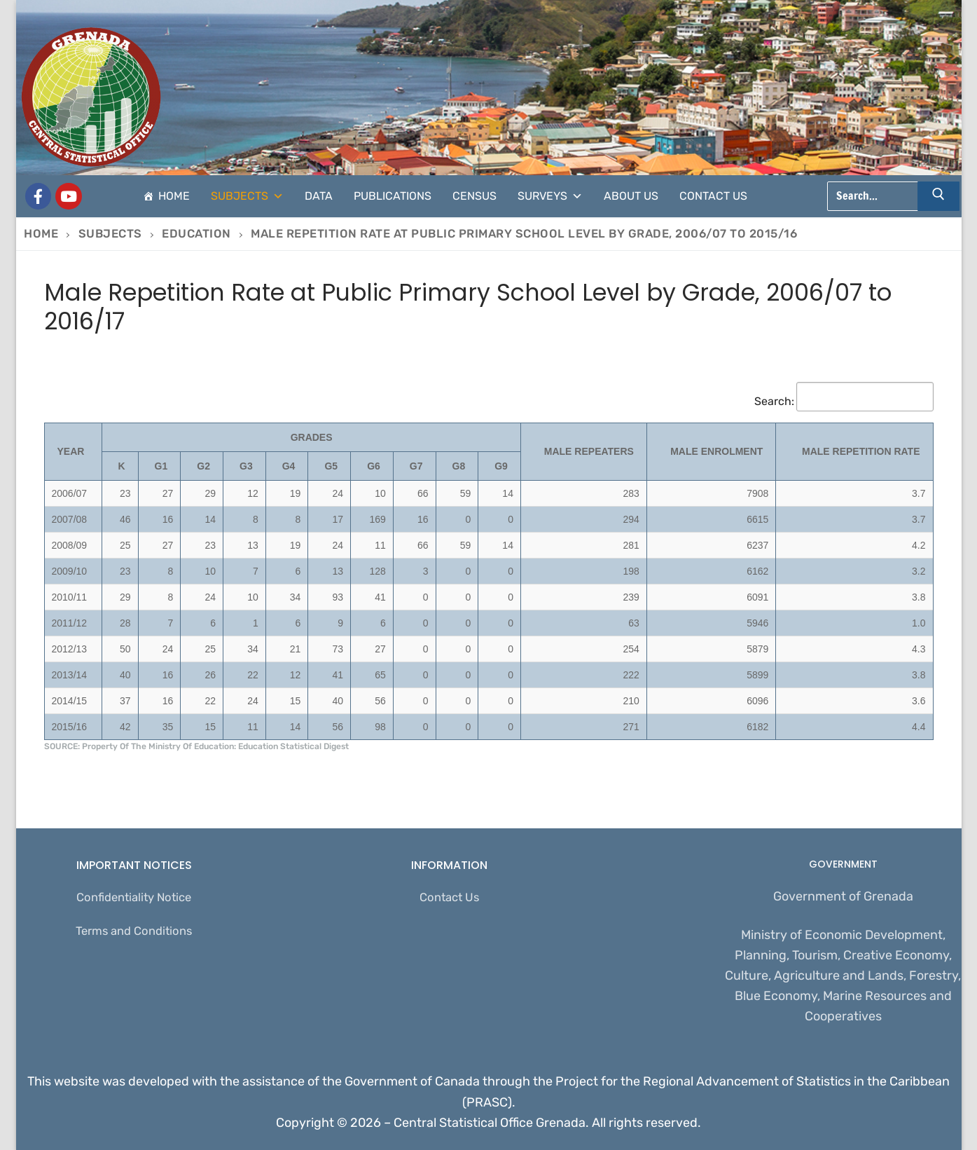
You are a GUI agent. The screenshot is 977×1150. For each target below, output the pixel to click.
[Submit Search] (938, 196)
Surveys (550, 196)
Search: (844, 401)
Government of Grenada (843, 896)
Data (319, 196)
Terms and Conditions (134, 934)
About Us (631, 196)
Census (474, 196)
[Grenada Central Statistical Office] (38, 196)
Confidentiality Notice (133, 898)
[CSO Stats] (68, 196)
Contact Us (713, 196)
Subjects (247, 196)
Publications (392, 196)
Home (174, 196)
